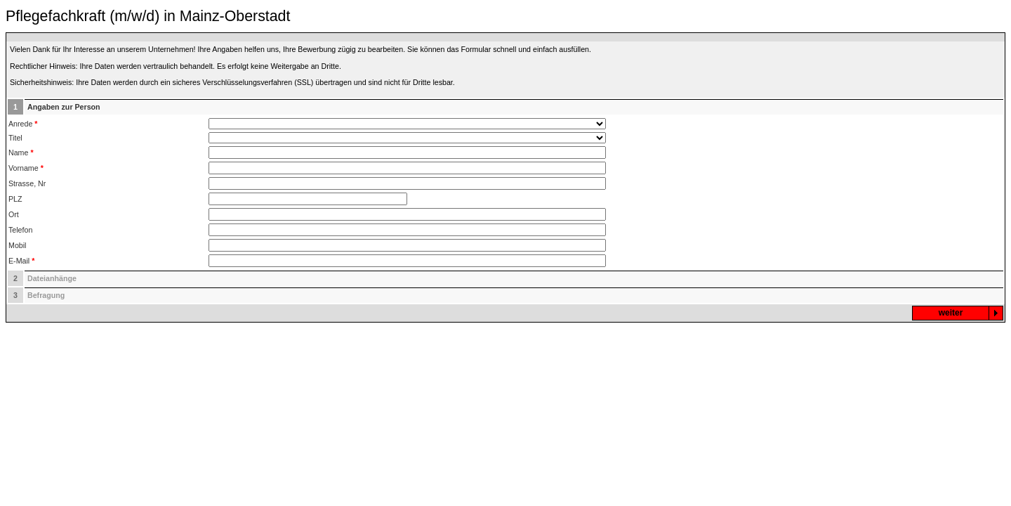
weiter (951, 313)
